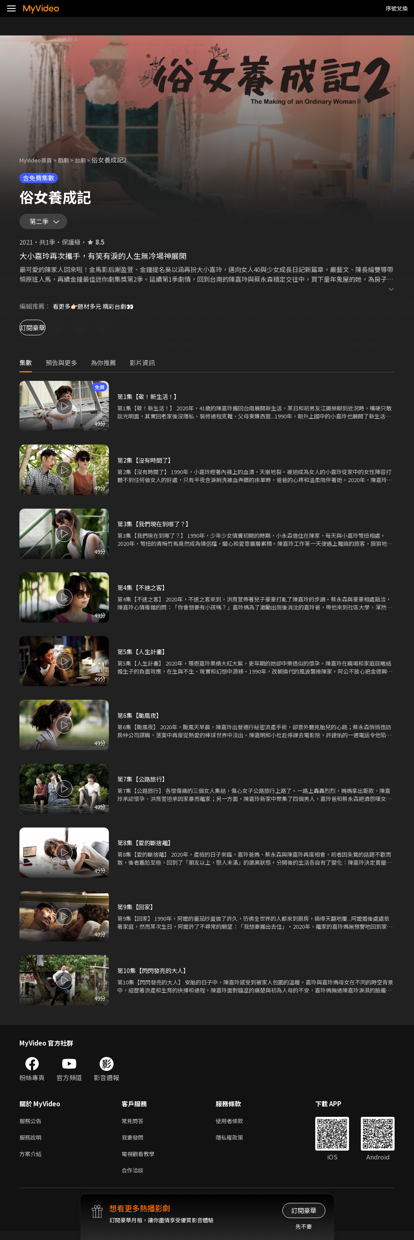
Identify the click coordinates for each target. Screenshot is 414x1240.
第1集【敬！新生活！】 (150, 400)
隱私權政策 (236, 1142)
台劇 (88, 159)
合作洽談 (134, 1178)
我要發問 (134, 1142)
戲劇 (70, 159)
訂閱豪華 (42, 331)
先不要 (303, 1226)
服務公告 (32, 1125)
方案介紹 (32, 1160)
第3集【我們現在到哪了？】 (157, 527)
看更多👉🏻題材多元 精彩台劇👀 (96, 309)
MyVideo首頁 (38, 159)
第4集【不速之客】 (144, 591)
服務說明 (32, 1142)
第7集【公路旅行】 (144, 782)
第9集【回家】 (138, 910)
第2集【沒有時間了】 (147, 463)
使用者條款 (236, 1125)
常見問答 (134, 1125)
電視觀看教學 (141, 1160)
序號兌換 (397, 8)
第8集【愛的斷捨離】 (147, 846)
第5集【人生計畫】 (144, 655)
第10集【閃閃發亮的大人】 (155, 974)
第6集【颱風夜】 (141, 718)
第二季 (41, 223)
